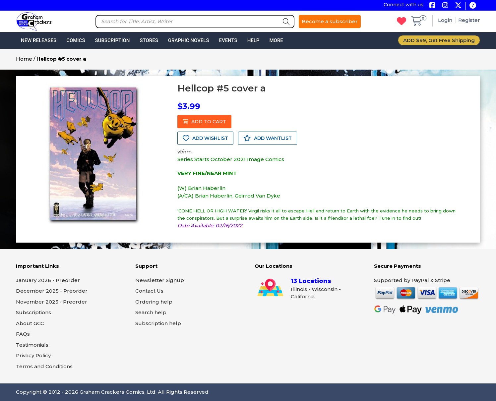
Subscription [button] (112, 40)
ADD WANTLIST (267, 138)
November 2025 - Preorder (51, 302)
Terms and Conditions (44, 366)
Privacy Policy (33, 355)
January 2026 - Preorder (48, 280)
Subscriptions (33, 312)
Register (469, 20)
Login (446, 20)
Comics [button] (75, 40)
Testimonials (32, 345)
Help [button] (253, 40)
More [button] (276, 40)
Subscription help (158, 323)
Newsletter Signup (159, 280)
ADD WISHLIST (205, 138)
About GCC (30, 323)
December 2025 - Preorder (52, 291)
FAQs (23, 334)
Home (24, 59)
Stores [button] (149, 40)
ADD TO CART (204, 122)
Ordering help (153, 302)
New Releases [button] (38, 40)
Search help (150, 312)
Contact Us (149, 291)
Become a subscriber (330, 21)
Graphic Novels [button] (188, 40)
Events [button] (228, 40)
